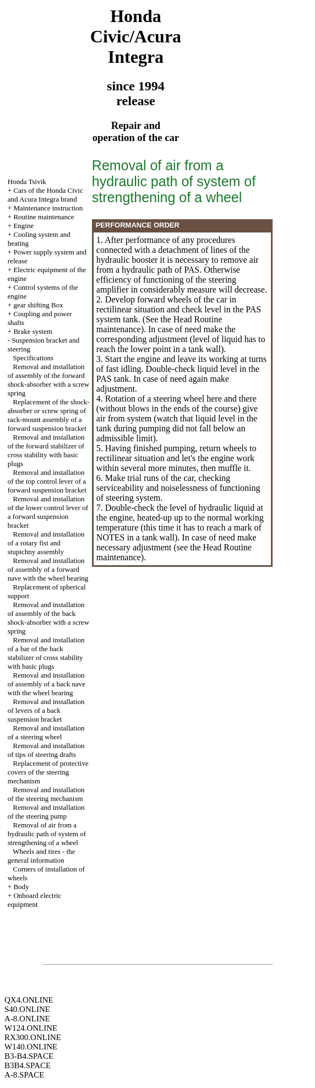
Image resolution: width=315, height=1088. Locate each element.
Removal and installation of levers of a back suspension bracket (46, 710)
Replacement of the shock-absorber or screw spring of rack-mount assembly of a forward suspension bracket (49, 415)
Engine (23, 225)
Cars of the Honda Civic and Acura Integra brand (45, 194)
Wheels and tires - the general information (41, 855)
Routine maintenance (43, 217)
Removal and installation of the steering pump (46, 811)
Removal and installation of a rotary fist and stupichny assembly (46, 543)
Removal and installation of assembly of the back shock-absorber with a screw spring (48, 617)
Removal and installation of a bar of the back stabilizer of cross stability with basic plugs (46, 653)
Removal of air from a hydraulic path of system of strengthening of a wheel (47, 834)
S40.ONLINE (27, 1009)
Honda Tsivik (27, 181)
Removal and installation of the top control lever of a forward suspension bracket (47, 481)
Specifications (33, 358)
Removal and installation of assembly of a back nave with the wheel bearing (46, 684)
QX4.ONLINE (28, 999)
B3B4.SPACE (27, 1065)
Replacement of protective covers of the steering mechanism (48, 772)
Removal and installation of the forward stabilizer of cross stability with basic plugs (46, 450)
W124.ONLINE (30, 1028)
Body (21, 887)
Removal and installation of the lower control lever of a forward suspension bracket (48, 512)
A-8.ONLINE (27, 1018)
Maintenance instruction (48, 208)
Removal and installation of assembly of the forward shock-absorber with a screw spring (48, 379)
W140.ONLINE (30, 1046)
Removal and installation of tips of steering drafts (46, 750)
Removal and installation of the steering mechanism (46, 794)
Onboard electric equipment (35, 899)
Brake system (32, 331)
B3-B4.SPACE (28, 1056)
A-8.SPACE (24, 1074)
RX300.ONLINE (32, 1037)
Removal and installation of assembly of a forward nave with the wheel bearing (48, 569)
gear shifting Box (38, 305)
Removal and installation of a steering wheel (46, 732)
